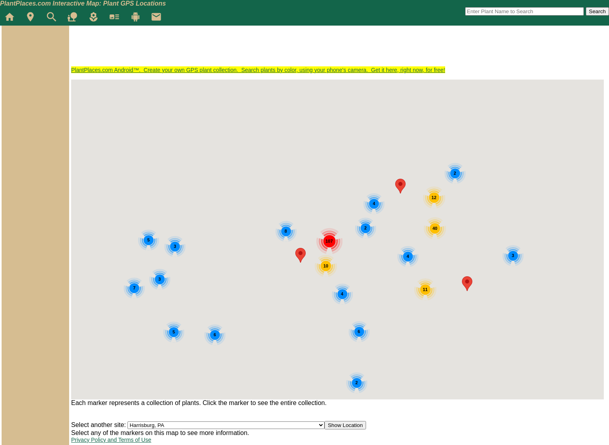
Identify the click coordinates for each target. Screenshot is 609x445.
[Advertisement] (216, 49)
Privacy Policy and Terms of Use (111, 440)
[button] (467, 283)
